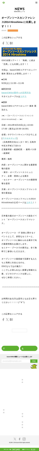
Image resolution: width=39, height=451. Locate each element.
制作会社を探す (24, 387)
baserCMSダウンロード (26, 393)
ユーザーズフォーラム (27, 379)
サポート (22, 377)
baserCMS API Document (27, 420)
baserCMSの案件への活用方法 (16, 93)
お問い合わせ (24, 384)
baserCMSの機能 (7, 400)
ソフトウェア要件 (25, 412)
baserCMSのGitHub (26, 417)
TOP (3, 374)
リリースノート (7, 381)
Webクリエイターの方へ (8, 410)
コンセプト (5, 420)
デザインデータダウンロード (28, 395)
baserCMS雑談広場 (25, 435)
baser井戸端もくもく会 (9, 431)
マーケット (5, 390)
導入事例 (5, 407)
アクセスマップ (9, 138)
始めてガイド (6, 402)
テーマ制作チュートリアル (9, 415)
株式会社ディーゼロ (26, 430)
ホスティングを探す (25, 390)
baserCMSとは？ (7, 398)
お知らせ (5, 379)
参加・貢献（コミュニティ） (9, 418)
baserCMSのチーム (8, 425)
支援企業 (22, 423)
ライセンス (24, 414)
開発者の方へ (6, 429)
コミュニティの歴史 (8, 423)
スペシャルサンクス (8, 434)
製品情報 (4, 396)
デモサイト (5, 404)
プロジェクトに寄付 (8, 427)
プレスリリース (7, 383)
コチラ (23, 96)
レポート (5, 387)
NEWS (3, 377)
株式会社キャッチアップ (27, 432)
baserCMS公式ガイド (8, 412)
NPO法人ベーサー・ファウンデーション (28, 426)
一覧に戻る (19, 330)
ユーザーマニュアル (26, 382)
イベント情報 (13, 30)
